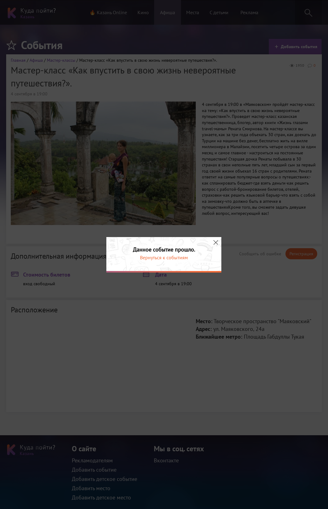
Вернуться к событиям (164, 257)
